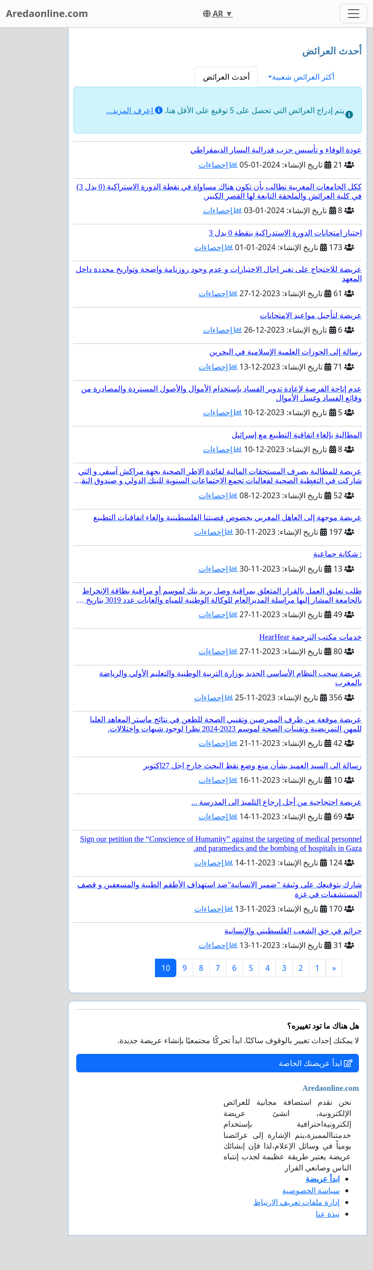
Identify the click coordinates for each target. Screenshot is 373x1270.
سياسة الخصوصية (310, 1190)
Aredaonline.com (47, 13)
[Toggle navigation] (353, 13)
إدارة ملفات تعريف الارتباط (296, 1202)
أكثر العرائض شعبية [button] (303, 76)
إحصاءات (218, 164)
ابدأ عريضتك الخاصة (316, 1063)
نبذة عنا (327, 1213)
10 (165, 968)
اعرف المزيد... (134, 110)
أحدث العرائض (226, 76)
